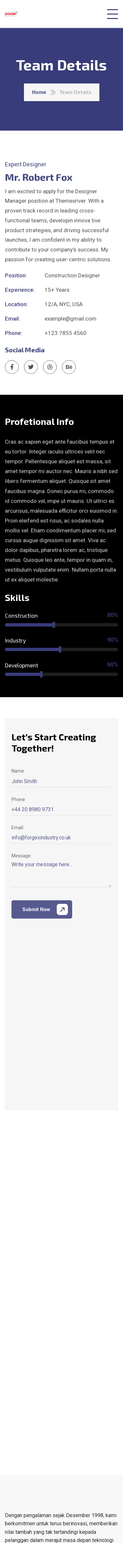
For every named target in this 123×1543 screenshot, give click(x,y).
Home (39, 92)
